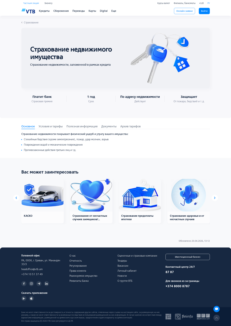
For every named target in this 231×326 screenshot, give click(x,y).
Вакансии (122, 265)
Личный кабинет (126, 270)
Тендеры (122, 260)
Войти (204, 11)
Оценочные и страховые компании (137, 255)
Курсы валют (163, 3)
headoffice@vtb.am (32, 269)
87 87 (170, 272)
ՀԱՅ (201, 3)
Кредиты (44, 10)
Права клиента (77, 270)
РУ (208, 3)
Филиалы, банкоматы (185, 3)
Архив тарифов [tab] (130, 126)
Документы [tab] (109, 126)
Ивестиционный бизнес (187, 256)
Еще (113, 10)
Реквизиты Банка (79, 280)
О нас (72, 255)
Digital (104, 10)
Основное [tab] (28, 126)
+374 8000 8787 (178, 286)
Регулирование (78, 265)
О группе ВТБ (124, 280)
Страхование (29, 22)
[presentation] (16, 198)
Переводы (78, 10)
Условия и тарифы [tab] (51, 126)
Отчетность (75, 260)
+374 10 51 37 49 (32, 274)
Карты (92, 10)
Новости (122, 275)
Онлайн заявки (184, 11)
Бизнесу (48, 3)
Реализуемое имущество (83, 275)
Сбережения (61, 10)
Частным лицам (31, 3)
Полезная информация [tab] (82, 126)
